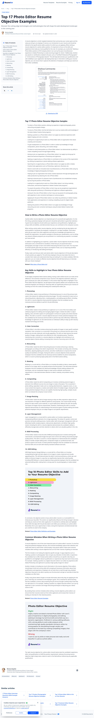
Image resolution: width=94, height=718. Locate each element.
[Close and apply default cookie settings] (37, 702)
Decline (21, 713)
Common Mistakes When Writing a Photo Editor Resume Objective (11, 78)
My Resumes (86, 2)
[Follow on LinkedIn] (77, 670)
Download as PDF (52, 113)
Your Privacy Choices (51, 714)
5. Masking (8, 65)
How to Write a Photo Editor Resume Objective (10, 50)
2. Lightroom (8, 59)
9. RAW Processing (10, 74)
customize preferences (9, 708)
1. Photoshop (8, 57)
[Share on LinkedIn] (11, 90)
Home (2, 8)
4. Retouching (8, 63)
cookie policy (25, 708)
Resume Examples (61, 2)
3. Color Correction (10, 61)
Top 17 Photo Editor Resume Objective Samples (10, 46)
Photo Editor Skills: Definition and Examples (42, 531)
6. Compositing (9, 67)
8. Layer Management (10, 71)
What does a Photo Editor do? (38, 264)
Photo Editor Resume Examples (39, 598)
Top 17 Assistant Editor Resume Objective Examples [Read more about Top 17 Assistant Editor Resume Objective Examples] (66, 704)
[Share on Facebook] (8, 90)
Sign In (78, 2)
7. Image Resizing (9, 69)
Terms (41, 714)
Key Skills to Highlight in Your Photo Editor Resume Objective (12, 54)
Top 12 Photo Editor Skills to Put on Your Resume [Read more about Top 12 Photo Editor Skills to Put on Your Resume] (66, 695)
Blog (8, 8)
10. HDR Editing (9, 76)
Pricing (70, 2)
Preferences (9, 713)
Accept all (33, 713)
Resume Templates (48, 2)
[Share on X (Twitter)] (4, 90)
